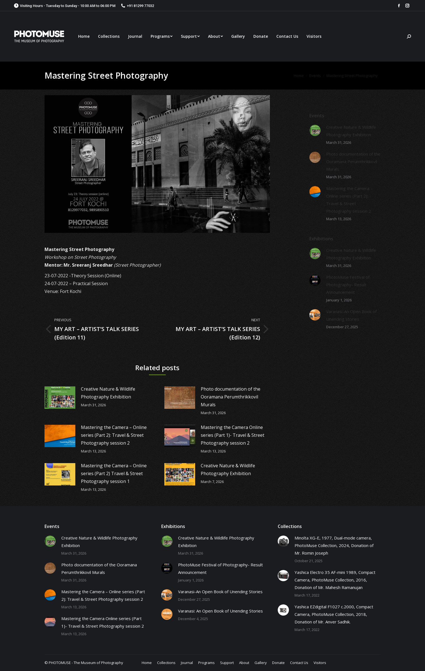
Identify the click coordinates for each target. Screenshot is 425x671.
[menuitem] (84, 36)
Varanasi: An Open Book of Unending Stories (220, 611)
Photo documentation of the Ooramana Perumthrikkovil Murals (230, 397)
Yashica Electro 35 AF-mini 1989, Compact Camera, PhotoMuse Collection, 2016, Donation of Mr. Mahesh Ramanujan (335, 579)
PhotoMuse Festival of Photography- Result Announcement (348, 284)
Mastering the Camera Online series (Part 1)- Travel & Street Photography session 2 (232, 435)
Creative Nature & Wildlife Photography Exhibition (108, 393)
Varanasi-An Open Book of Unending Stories (351, 315)
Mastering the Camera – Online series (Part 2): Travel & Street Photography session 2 (114, 435)
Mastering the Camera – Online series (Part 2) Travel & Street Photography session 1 (114, 473)
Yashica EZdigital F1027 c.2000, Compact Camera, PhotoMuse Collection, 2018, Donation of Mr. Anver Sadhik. (334, 614)
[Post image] (60, 397)
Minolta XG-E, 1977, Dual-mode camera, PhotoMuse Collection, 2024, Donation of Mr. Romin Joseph (334, 545)
